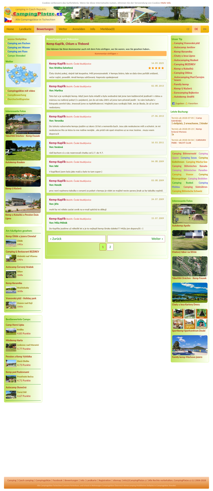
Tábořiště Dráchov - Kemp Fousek (22, 135)
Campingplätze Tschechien (51, 485)
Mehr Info (166, 2)
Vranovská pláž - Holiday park (21, 298)
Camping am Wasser (19, 47)
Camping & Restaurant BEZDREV (22, 251)
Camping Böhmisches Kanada (189, 166)
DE (196, 29)
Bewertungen (45, 29)
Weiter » (157, 239)
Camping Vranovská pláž (187, 43)
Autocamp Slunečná (16, 387)
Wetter (63, 29)
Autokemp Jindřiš (184, 96)
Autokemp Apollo (181, 225)
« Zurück (55, 239)
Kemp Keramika (14, 283)
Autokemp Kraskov (15, 162)
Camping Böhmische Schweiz (187, 191)
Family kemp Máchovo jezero (187, 357)
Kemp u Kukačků (183, 68)
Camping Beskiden (197, 178)
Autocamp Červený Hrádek (19, 267)
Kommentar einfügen (106, 53)
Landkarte (25, 29)
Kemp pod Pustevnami (17, 372)
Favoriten (193, 103)
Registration (105, 480)
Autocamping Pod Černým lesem (189, 78)
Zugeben (180, 103)
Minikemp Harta (14, 340)
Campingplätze (43, 480)
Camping (11, 480)
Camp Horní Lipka (15, 324)
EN (204, 29)
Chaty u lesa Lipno (184, 56)
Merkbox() (108, 29)
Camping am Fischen (19, 43)
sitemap (117, 480)
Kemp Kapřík (57, 63)
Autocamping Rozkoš (186, 60)
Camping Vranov (182, 174)
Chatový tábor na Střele (184, 252)
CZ (188, 29)
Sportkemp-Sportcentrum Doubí (189, 330)
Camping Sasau (189, 157)
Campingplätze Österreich (112, 485)
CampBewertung (17, 95)
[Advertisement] (190, 424)
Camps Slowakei (16, 55)
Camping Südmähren (195, 186)
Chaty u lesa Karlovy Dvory (186, 304)
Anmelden (79, 29)
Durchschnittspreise (18, 99)
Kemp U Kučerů (13, 188)
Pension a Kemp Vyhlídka (19, 356)
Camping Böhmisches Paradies (189, 170)
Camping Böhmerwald (184, 153)
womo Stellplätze (17, 39)
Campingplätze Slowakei (166, 485)
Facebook (57, 480)
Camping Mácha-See (196, 161)
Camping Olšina (183, 73)
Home (10, 29)
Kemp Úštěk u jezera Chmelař (21, 236)
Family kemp (181, 84)
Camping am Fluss (17, 51)
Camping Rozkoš (182, 182)
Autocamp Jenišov (184, 47)
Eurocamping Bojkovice (186, 92)
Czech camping (25, 480)
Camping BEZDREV (185, 64)
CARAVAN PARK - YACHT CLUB (189, 137)
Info (92, 29)
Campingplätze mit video (21, 90)
